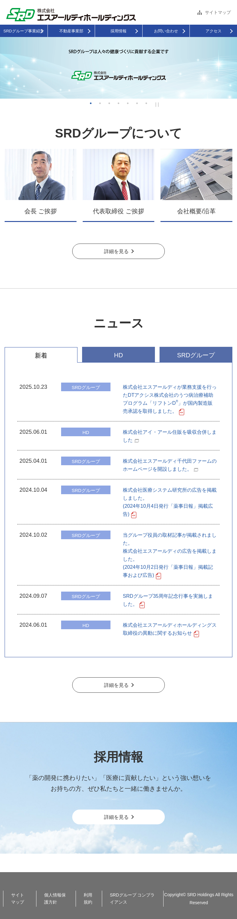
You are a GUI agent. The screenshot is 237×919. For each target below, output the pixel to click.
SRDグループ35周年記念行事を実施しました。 (168, 600)
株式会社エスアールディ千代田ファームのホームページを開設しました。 (170, 465)
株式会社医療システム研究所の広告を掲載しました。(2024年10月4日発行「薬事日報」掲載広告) (170, 502)
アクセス (214, 31)
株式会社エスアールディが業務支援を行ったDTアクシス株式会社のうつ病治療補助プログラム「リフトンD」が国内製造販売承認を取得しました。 (170, 399)
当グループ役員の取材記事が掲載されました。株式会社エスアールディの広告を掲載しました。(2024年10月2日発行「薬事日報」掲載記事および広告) (170, 555)
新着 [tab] (41, 355)
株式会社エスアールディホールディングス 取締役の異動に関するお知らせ (170, 629)
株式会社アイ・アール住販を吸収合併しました (170, 436)
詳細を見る (116, 251)
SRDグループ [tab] (196, 355)
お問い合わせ (166, 31)
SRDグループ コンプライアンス (132, 898)
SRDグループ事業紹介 (23, 31)
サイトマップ (218, 12)
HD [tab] (118, 355)
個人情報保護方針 (55, 898)
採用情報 (118, 31)
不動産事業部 (71, 31)
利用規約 (88, 898)
